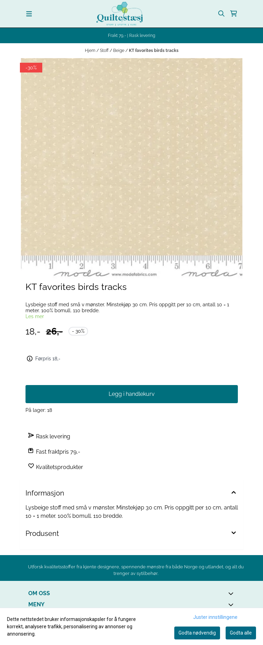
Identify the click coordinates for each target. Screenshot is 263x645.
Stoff (105, 50)
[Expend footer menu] (232, 604)
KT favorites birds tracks (153, 50)
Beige (119, 50)
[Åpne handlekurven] (233, 14)
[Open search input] (221, 13)
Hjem (90, 50)
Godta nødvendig (197, 633)
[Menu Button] (29, 14)
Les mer (34, 316)
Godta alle (241, 633)
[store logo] (119, 14)
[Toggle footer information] (232, 593)
